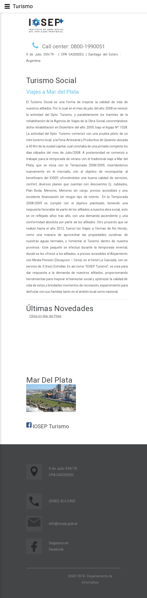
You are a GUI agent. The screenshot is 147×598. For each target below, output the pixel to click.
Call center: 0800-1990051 (73, 46)
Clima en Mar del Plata (45, 316)
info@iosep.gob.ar (63, 523)
